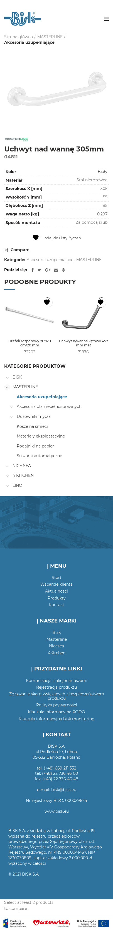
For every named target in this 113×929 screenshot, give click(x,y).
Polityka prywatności (56, 705)
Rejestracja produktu (56, 687)
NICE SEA (22, 465)
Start (57, 577)
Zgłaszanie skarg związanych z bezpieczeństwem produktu (56, 696)
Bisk (56, 632)
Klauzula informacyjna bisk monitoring (57, 719)
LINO (17, 485)
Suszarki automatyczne (39, 455)
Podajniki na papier (35, 446)
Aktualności (56, 591)
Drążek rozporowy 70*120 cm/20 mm (29, 343)
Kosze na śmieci (32, 426)
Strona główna (18, 36)
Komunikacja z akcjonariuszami (56, 680)
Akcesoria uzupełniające (29, 42)
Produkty (57, 598)
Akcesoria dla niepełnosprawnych (49, 406)
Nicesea (56, 646)
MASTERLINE (50, 36)
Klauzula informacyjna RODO (56, 712)
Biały (102, 171)
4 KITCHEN (23, 475)
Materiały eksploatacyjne (41, 436)
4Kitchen (56, 653)
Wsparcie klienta (56, 584)
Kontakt (56, 605)
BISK (17, 377)
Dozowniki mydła (34, 416)
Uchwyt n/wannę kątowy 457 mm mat (83, 343)
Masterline (56, 639)
